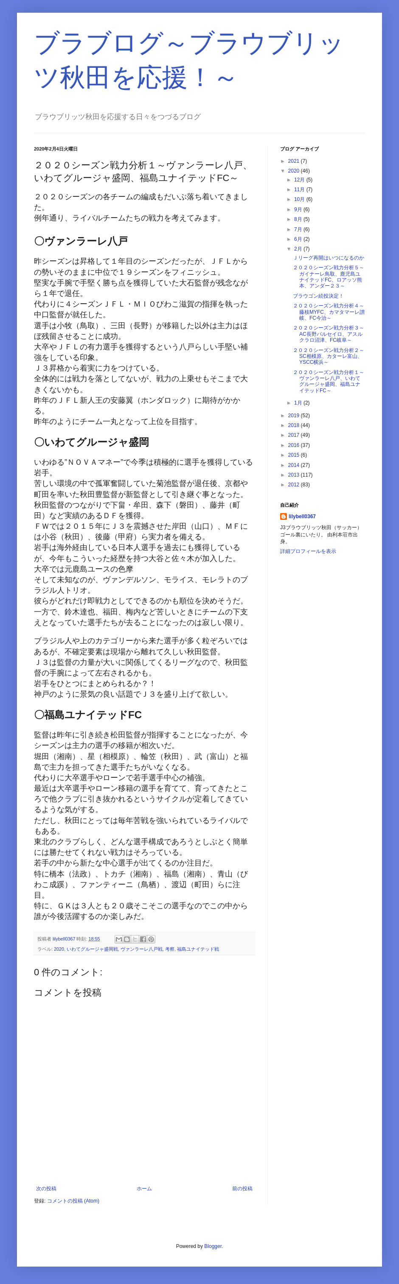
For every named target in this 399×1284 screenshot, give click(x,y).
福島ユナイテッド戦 (198, 949)
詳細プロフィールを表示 (308, 551)
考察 (169, 949)
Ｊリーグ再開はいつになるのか (328, 258)
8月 (298, 219)
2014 (294, 465)
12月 (300, 180)
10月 (300, 199)
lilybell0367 (302, 516)
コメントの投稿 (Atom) (73, 1201)
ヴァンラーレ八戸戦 (142, 949)
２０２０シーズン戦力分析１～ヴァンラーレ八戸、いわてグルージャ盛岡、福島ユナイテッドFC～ (328, 381)
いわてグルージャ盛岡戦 (92, 949)
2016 (294, 445)
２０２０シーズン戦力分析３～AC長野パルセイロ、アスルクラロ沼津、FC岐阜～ (328, 334)
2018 (294, 425)
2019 (294, 416)
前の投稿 (242, 1189)
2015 (294, 455)
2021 (294, 161)
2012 (294, 485)
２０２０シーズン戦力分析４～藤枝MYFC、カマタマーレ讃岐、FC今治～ (329, 312)
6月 (298, 239)
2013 (294, 475)
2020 (59, 949)
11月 (300, 190)
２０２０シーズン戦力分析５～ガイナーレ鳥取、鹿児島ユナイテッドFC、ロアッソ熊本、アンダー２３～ (328, 277)
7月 (298, 229)
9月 (298, 209)
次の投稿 (46, 1189)
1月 (298, 403)
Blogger (213, 1246)
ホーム (144, 1189)
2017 (294, 435)
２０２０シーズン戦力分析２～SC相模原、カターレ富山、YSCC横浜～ (328, 356)
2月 (298, 249)
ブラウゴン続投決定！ (318, 296)
